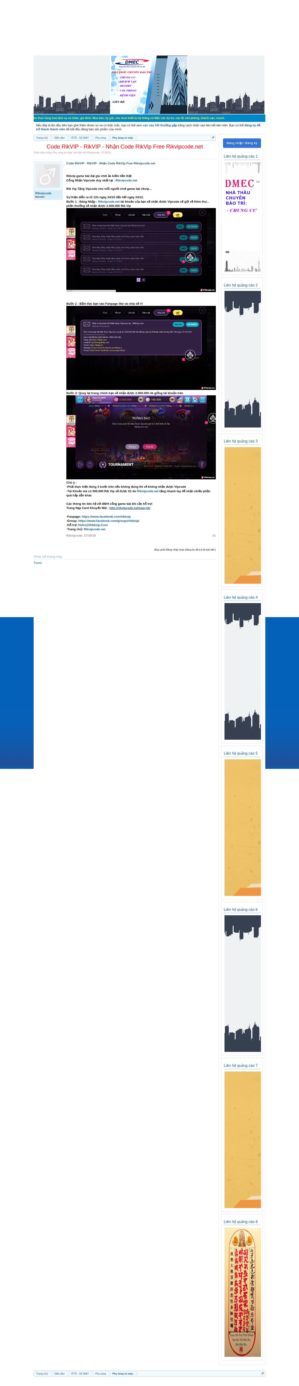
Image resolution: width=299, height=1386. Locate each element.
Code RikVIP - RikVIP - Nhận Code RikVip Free (99, 163)
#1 (214, 535)
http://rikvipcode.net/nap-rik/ (129, 508)
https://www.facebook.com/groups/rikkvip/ (108, 521)
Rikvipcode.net (144, 163)
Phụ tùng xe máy (62, 152)
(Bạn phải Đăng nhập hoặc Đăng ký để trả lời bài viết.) (185, 549)
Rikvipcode (93, 152)
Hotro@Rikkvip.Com (93, 525)
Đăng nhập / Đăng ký (242, 143)
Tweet (38, 563)
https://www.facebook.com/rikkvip (106, 516)
